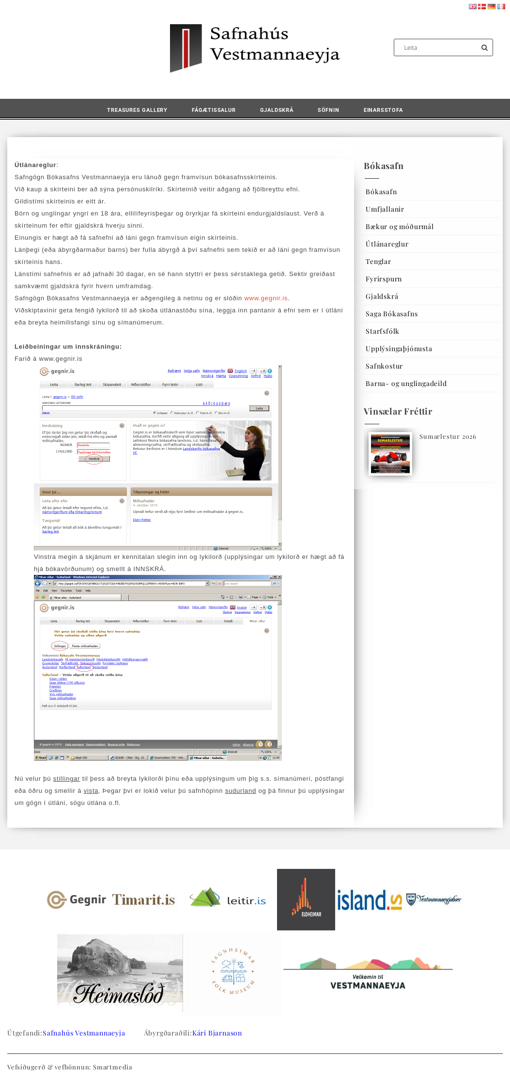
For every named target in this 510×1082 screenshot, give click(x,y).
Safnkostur (384, 366)
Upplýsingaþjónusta (399, 348)
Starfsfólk (383, 331)
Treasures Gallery (137, 110)
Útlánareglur (387, 243)
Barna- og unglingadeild (406, 383)
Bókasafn (381, 191)
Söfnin (329, 110)
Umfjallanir (385, 209)
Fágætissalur (214, 110)
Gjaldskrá (277, 110)
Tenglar (378, 261)
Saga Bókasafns (391, 313)
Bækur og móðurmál (400, 226)
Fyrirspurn (384, 278)
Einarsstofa (383, 110)
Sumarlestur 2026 (448, 436)
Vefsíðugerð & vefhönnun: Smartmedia (69, 1067)
